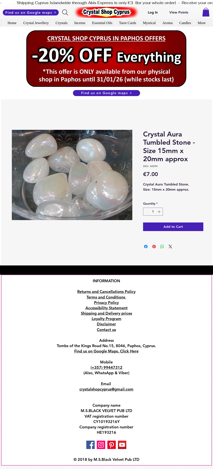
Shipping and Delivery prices (106, 313)
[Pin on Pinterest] (154, 246)
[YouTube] (122, 445)
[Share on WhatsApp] (162, 246)
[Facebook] (90, 445)
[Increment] (159, 211)
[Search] (65, 12)
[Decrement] (146, 211)
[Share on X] (170, 246)
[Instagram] (101, 445)
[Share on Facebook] (145, 246)
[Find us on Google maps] (31, 12)
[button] (206, 12)
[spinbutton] (153, 211)
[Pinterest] (111, 445)
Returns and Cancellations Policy (106, 291)
